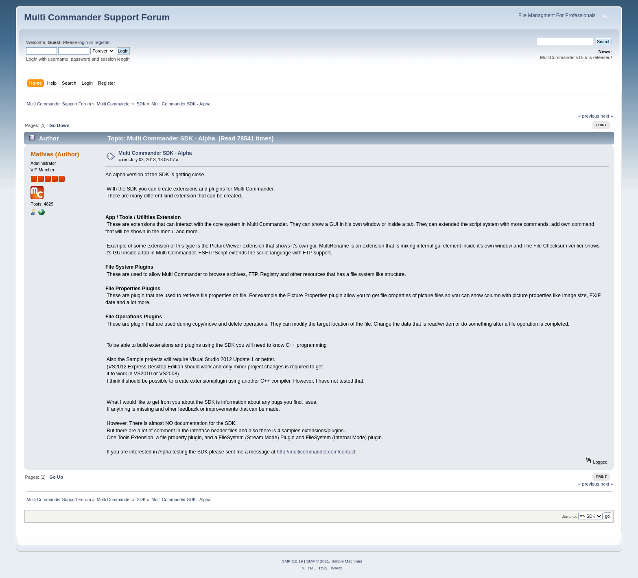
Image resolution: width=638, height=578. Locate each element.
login (83, 42)
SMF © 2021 (317, 561)
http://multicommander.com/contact (316, 452)
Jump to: (569, 516)
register (101, 42)
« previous (588, 116)
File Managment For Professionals (557, 15)
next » (607, 116)
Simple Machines (346, 561)
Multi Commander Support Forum (97, 17)
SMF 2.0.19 (292, 561)
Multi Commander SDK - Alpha (155, 153)
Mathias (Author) (55, 154)
